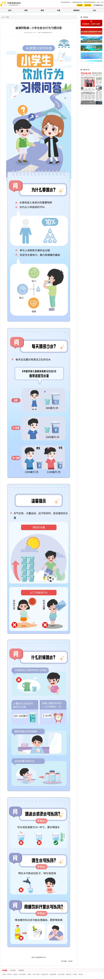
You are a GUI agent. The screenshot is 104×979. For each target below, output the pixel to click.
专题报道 (85, 17)
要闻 (42, 10)
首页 (9, 10)
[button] (82, 88)
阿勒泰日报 (86, 69)
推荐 (26, 10)
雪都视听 (76, 10)
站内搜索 (79, 5)
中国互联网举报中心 (66, 2)
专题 (58, 10)
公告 (94, 10)
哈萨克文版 (88, 5)
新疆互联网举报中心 (77, 2)
